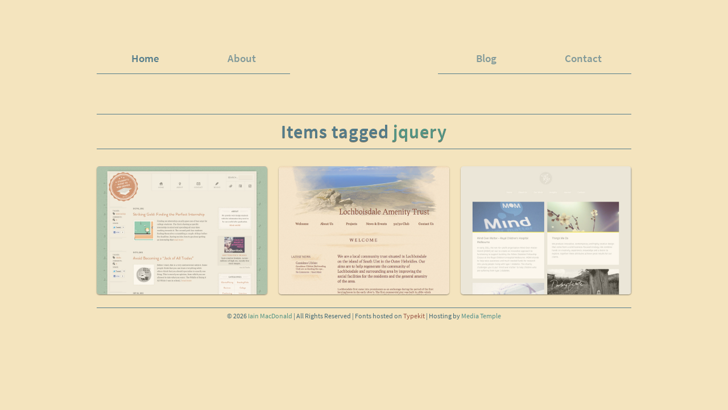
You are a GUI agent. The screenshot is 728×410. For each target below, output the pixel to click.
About (242, 58)
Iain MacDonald (270, 316)
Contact (583, 58)
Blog (486, 58)
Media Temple (481, 316)
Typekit (414, 316)
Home (145, 58)
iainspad (364, 52)
